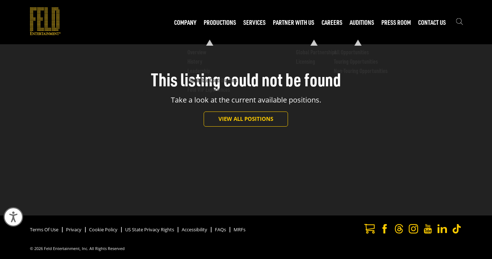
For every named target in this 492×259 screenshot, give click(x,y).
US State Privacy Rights (149, 229)
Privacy (73, 229)
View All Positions (245, 118)
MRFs (239, 229)
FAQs (220, 229)
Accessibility (194, 229)
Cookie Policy (103, 229)
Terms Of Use (44, 229)
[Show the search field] (459, 22)
